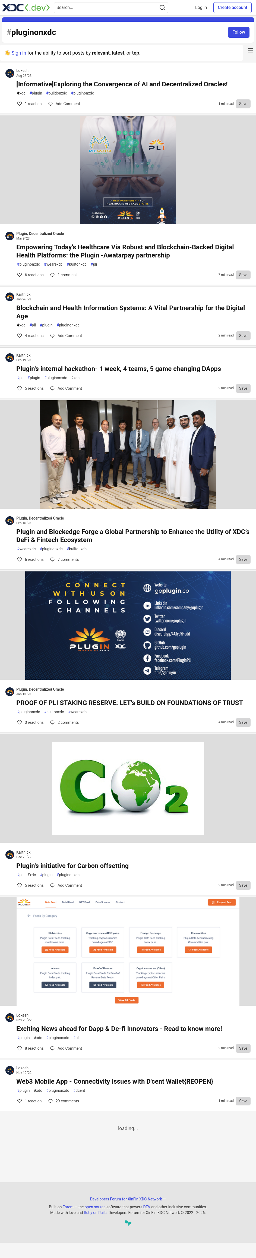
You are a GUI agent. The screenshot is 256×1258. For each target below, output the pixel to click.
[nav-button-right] (250, 50)
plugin (36, 93)
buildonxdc (56, 93)
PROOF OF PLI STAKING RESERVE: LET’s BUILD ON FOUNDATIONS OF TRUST (129, 703)
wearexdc (53, 264)
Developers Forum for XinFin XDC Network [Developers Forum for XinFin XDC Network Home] (126, 1199)
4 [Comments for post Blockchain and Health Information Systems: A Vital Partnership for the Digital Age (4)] (30, 335)
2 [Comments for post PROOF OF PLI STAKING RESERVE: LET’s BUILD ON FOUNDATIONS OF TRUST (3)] (64, 722)
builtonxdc (77, 264)
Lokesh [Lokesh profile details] (22, 70)
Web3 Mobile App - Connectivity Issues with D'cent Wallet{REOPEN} (114, 1081)
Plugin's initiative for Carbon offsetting (72, 866)
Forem (68, 1207)
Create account (232, 7)
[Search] (162, 7)
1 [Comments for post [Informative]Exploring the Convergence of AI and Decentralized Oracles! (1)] (29, 103)
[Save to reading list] (243, 103)
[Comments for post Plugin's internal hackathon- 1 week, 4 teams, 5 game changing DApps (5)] (66, 388)
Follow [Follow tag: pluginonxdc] (238, 32)
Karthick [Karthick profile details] (23, 294)
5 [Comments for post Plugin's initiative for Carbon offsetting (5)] (30, 885)
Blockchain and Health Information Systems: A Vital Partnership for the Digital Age (130, 312)
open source (95, 1207)
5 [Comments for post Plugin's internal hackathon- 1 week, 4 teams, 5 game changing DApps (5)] (30, 388)
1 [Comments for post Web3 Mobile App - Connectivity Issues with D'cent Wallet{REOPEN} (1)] (29, 1101)
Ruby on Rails (95, 1212)
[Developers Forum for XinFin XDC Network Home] (26, 7)
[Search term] (111, 7)
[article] (128, 222)
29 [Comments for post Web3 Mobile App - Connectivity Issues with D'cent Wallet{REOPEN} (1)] (63, 1101)
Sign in (18, 53)
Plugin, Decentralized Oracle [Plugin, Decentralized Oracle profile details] (40, 233)
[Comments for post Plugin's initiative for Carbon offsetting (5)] (66, 885)
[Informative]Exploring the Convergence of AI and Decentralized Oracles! (122, 84)
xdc (21, 93)
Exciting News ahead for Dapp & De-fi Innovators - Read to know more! (119, 1029)
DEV (146, 1207)
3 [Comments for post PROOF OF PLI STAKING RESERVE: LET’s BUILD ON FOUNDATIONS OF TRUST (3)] (30, 722)
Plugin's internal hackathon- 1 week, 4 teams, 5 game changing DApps (118, 369)
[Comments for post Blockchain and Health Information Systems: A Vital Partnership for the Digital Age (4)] (66, 335)
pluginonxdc (82, 93)
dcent (79, 1090)
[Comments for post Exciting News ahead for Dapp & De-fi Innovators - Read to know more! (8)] (66, 1048)
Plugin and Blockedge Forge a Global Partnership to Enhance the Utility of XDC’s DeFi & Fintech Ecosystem (132, 536)
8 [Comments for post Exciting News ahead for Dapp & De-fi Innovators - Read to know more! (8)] (30, 1048)
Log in (201, 7)
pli (94, 264)
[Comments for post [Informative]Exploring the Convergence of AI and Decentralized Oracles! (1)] (64, 103)
